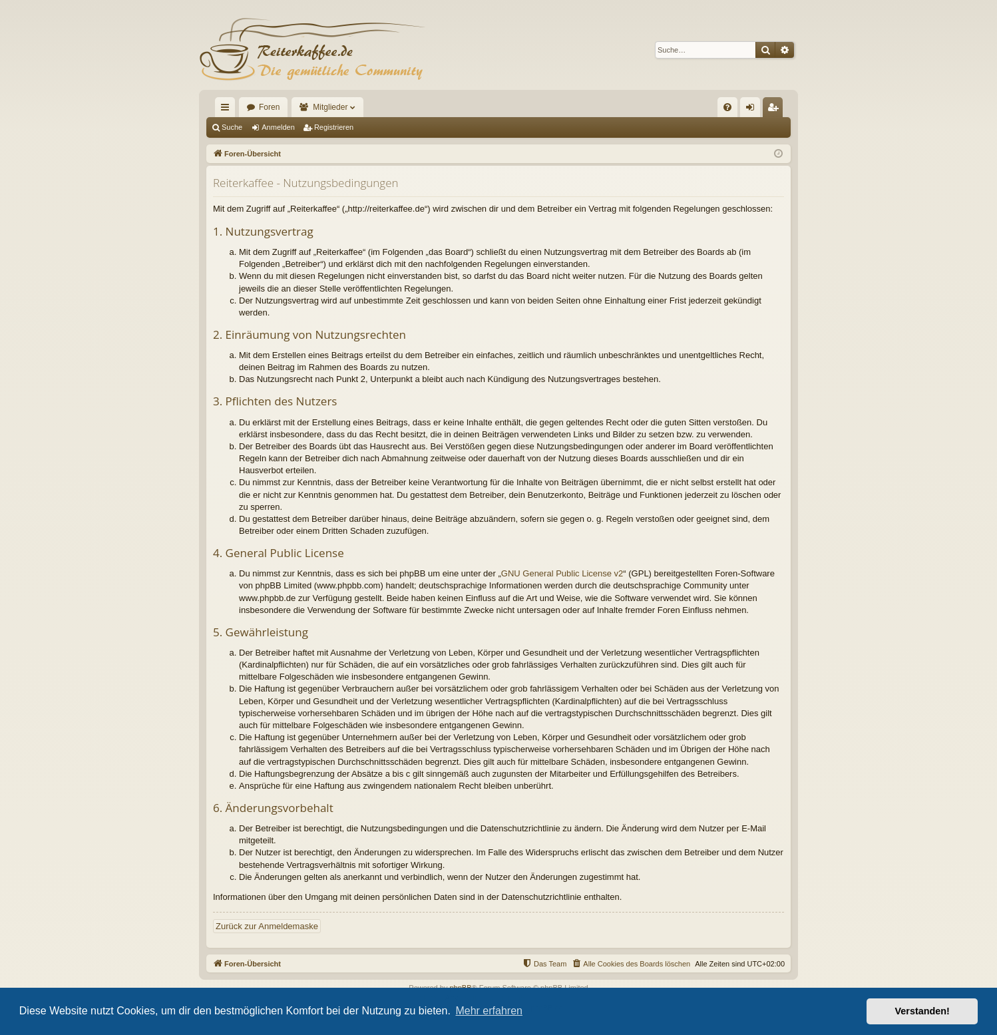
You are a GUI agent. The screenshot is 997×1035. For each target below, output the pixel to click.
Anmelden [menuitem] (753, 110)
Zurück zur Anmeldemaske (267, 926)
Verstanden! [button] (922, 1011)
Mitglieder (330, 107)
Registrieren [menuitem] (776, 110)
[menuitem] (727, 107)
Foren (269, 107)
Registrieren (333, 127)
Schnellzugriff (227, 110)
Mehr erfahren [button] (488, 1010)
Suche (232, 127)
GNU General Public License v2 (562, 573)
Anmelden (278, 127)
